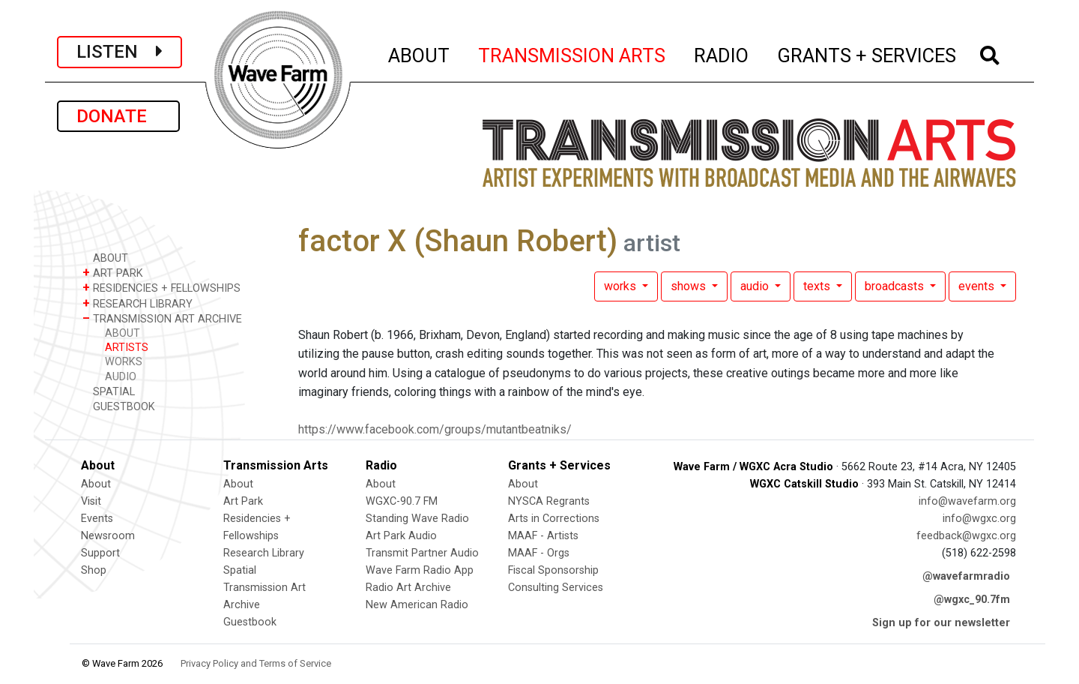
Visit (91, 501)
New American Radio (417, 604)
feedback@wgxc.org (966, 536)
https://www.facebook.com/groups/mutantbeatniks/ (435, 429)
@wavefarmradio (966, 576)
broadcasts (896, 286)
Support (100, 553)
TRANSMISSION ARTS (572, 53)
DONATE (118, 116)
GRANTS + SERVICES (867, 53)
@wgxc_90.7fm (972, 599)
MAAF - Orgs (538, 553)
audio (756, 286)
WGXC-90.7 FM (402, 501)
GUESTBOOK (118, 406)
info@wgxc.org (979, 518)
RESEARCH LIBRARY (137, 303)
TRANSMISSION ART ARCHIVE (162, 318)
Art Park (243, 501)
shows (690, 286)
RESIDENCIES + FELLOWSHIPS (161, 287)
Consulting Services (555, 587)
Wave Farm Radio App (420, 570)
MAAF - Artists (543, 536)
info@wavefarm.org (967, 501)
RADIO (722, 53)
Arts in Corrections (553, 518)
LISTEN (119, 51)
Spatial (239, 570)
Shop (93, 570)
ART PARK (112, 273)
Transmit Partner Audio (422, 553)
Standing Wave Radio (417, 518)
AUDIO (120, 376)
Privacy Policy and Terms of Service (256, 663)
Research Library (263, 553)
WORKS (123, 362)
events (977, 286)
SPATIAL (108, 391)
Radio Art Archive (408, 587)
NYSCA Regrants (549, 501)
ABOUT (420, 53)
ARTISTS (126, 347)
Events (97, 518)
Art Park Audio (401, 536)
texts (818, 286)
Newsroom (108, 536)
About (96, 484)
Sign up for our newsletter (941, 622)
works (621, 286)
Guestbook (249, 622)
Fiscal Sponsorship (553, 570)
